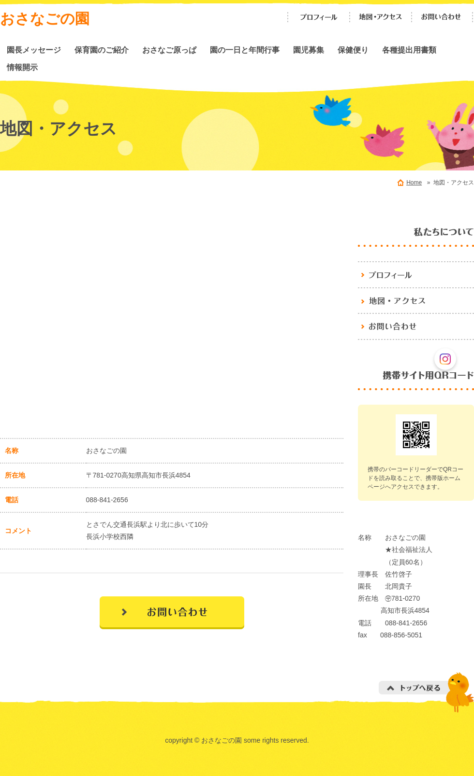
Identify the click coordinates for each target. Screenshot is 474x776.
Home (414, 182)
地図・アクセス (380, 17)
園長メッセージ (34, 49)
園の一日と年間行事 (245, 49)
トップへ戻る (426, 692)
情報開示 (22, 67)
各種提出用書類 (409, 49)
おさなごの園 (44, 19)
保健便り (353, 49)
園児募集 (308, 49)
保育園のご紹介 (101, 49)
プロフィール (318, 17)
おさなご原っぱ (169, 49)
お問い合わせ (442, 17)
